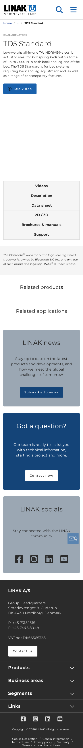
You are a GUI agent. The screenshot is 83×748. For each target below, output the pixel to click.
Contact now (41, 476)
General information (55, 738)
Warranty (63, 742)
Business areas (25, 680)
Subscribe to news (41, 392)
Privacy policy (43, 742)
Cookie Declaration (24, 738)
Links (14, 706)
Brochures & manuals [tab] (41, 225)
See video (20, 89)
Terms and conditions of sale (41, 745)
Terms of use (20, 742)
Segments (20, 693)
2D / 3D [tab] (41, 215)
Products (19, 667)
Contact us (23, 651)
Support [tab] (41, 234)
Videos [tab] (41, 186)
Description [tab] (41, 196)
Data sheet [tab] (41, 205)
